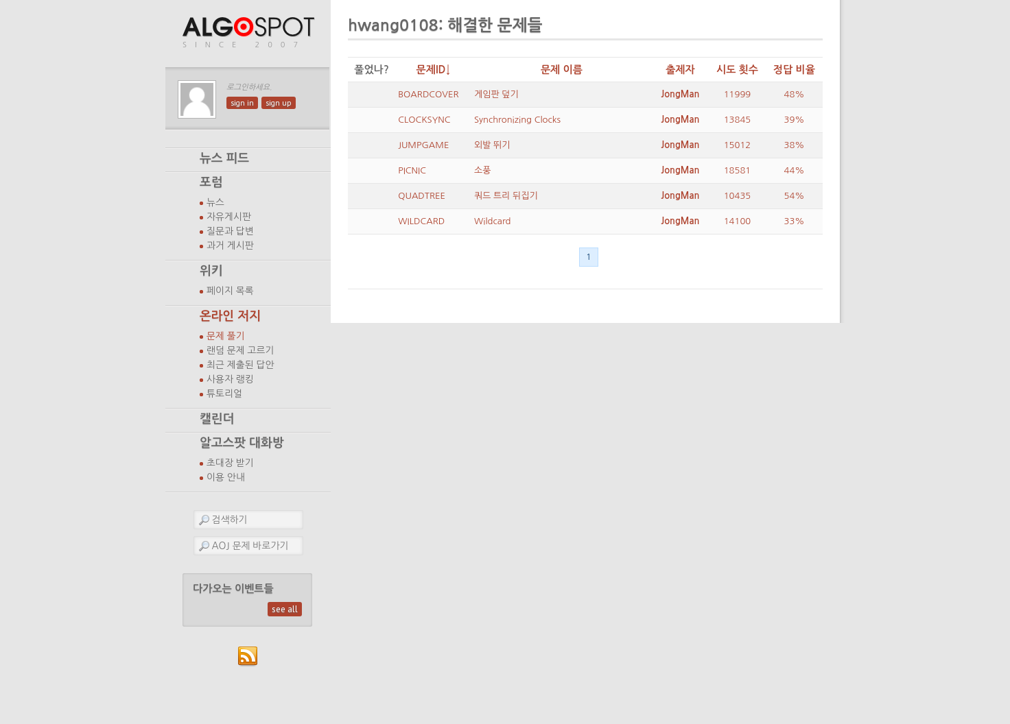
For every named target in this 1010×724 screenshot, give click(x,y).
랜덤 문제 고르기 (240, 350)
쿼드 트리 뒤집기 (506, 195)
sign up (279, 103)
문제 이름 (562, 69)
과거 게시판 (230, 245)
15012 (737, 145)
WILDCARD (421, 221)
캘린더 (217, 419)
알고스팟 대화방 (242, 443)
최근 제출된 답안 (240, 365)
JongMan (680, 94)
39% (794, 119)
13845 (737, 119)
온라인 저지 (230, 316)
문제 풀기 (226, 336)
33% (794, 221)
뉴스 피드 (224, 158)
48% (794, 94)
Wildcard (492, 221)
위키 (211, 271)
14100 (737, 221)
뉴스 (215, 202)
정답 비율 (794, 69)
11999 (737, 94)
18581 (737, 170)
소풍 (482, 170)
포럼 (211, 182)
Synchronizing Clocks (517, 119)
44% (794, 170)
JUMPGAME (423, 145)
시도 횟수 (737, 69)
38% (794, 145)
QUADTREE (421, 195)
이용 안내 (226, 477)
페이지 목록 (230, 290)
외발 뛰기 (492, 145)
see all (285, 609)
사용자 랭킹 (230, 379)
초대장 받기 (230, 463)
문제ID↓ (433, 69)
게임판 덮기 (496, 94)
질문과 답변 (230, 231)
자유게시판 (229, 216)
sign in (242, 103)
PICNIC (412, 170)
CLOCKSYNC (424, 119)
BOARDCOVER (428, 94)
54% (794, 195)
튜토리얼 (224, 393)
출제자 (680, 69)
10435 (737, 195)
